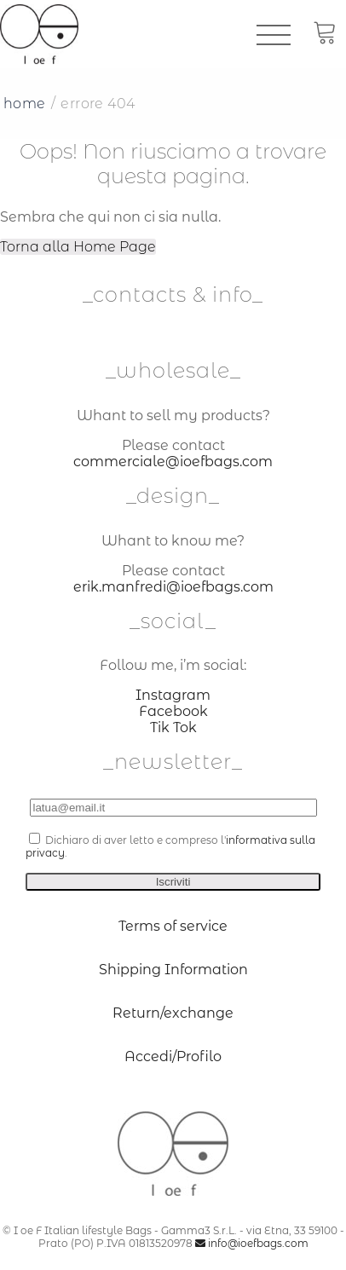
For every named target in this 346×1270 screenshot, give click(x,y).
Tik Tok (173, 727)
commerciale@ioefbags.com (173, 461)
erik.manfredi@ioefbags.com (173, 587)
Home (24, 103)
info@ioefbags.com (252, 1243)
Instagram (173, 695)
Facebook (173, 711)
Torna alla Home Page (78, 247)
